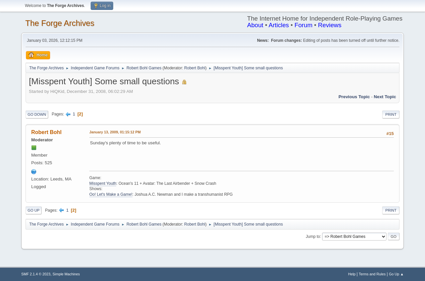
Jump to (313, 236)
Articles (279, 25)
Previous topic (354, 96)
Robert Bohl (194, 68)
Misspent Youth (102, 183)
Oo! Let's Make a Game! (110, 194)
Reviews (330, 25)
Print (390, 114)
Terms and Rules (372, 274)
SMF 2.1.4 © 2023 (35, 274)
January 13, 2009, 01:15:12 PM (115, 132)
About (255, 25)
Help (352, 274)
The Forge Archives (59, 23)
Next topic (385, 96)
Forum (303, 25)
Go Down (37, 114)
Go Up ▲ (396, 274)
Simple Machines (66, 274)
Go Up (34, 210)
